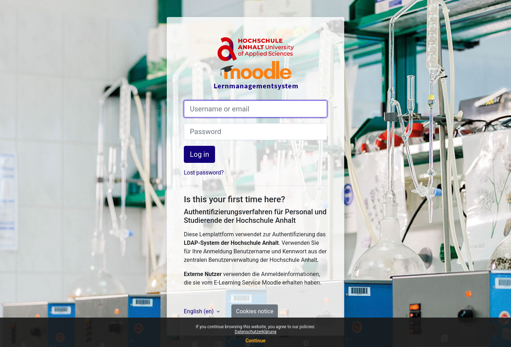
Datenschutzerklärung (255, 331)
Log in (199, 154)
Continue (256, 340)
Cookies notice (254, 311)
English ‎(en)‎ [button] (199, 311)
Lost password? (204, 172)
